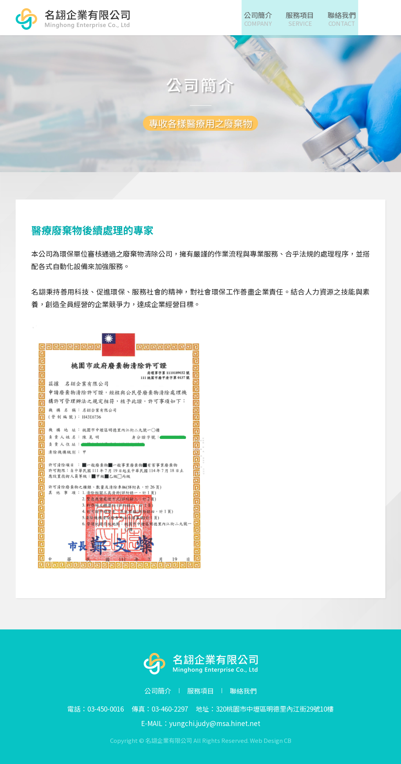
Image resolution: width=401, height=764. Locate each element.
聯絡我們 (243, 691)
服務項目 (200, 691)
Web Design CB (270, 740)
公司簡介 (158, 691)
